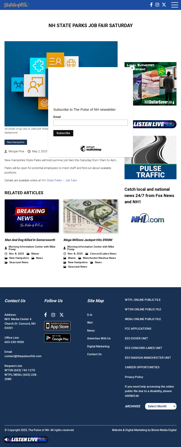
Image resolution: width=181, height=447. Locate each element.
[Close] (132, 68)
